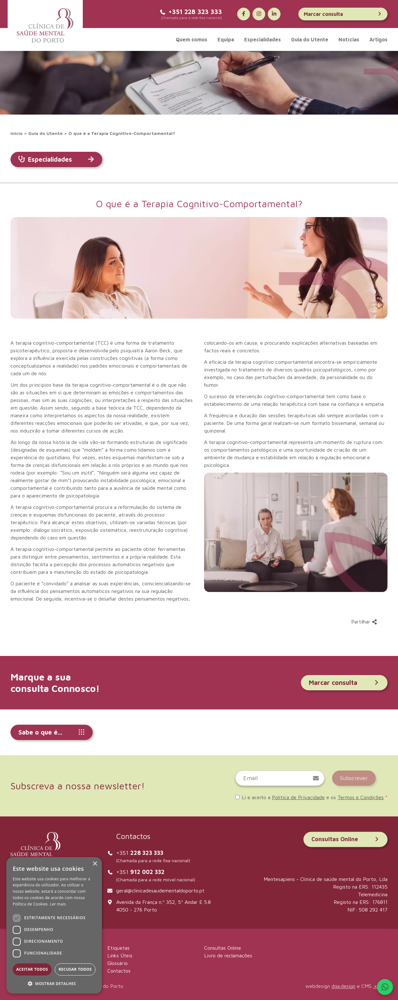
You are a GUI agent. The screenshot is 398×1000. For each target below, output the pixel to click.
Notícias (348, 39)
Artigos (378, 39)
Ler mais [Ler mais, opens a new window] (58, 904)
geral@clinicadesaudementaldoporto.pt (160, 890)
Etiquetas (118, 948)
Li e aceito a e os (311, 797)
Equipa (225, 39)
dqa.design (343, 986)
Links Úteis (119, 955)
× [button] (94, 864)
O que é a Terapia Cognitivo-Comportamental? (121, 133)
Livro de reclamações (228, 955)
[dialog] (54, 925)
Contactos (119, 971)
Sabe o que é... (51, 732)
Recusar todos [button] (75, 969)
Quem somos (191, 39)
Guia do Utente (309, 39)
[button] (54, 983)
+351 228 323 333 (191, 11)
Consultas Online (345, 839)
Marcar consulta (343, 14)
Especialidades (262, 39)
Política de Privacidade (298, 797)
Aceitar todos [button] (32, 969)
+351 (139, 852)
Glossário (117, 963)
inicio (17, 133)
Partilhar (364, 621)
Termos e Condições (361, 797)
